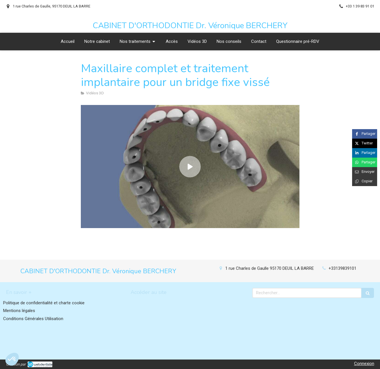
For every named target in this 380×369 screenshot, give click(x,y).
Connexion (364, 363)
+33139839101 (342, 268)
